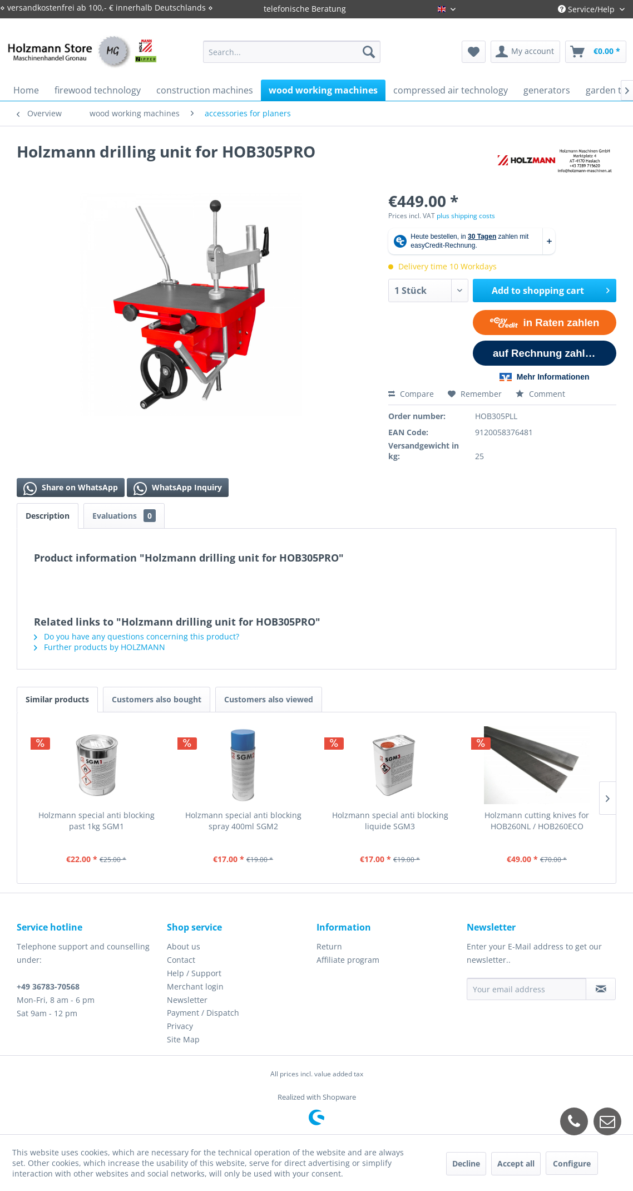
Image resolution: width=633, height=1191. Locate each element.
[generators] (547, 90)
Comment (540, 393)
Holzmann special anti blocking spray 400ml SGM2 (243, 820)
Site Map (183, 1039)
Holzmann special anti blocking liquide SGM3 (390, 820)
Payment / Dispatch (203, 1012)
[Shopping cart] (595, 52)
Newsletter (187, 1000)
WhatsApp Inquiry (177, 488)
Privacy (180, 1026)
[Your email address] (527, 989)
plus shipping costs (466, 215)
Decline (466, 1163)
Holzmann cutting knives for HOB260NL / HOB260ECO (536, 820)
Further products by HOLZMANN (99, 647)
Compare (411, 393)
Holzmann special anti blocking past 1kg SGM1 (96, 820)
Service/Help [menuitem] (587, 9)
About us (183, 946)
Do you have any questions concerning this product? (136, 636)
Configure (572, 1163)
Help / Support (194, 973)
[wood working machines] (323, 90)
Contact (181, 959)
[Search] (368, 52)
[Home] (26, 90)
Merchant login (195, 986)
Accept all (516, 1163)
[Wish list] (474, 52)
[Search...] (291, 52)
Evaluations (124, 515)
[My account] (525, 52)
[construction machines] (205, 90)
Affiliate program (347, 959)
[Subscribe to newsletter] (601, 989)
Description (48, 515)
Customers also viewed (268, 699)
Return (329, 946)
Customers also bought (156, 699)
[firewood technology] (98, 90)
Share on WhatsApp (70, 488)
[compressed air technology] (450, 90)
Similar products (57, 699)
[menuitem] (291, 52)
